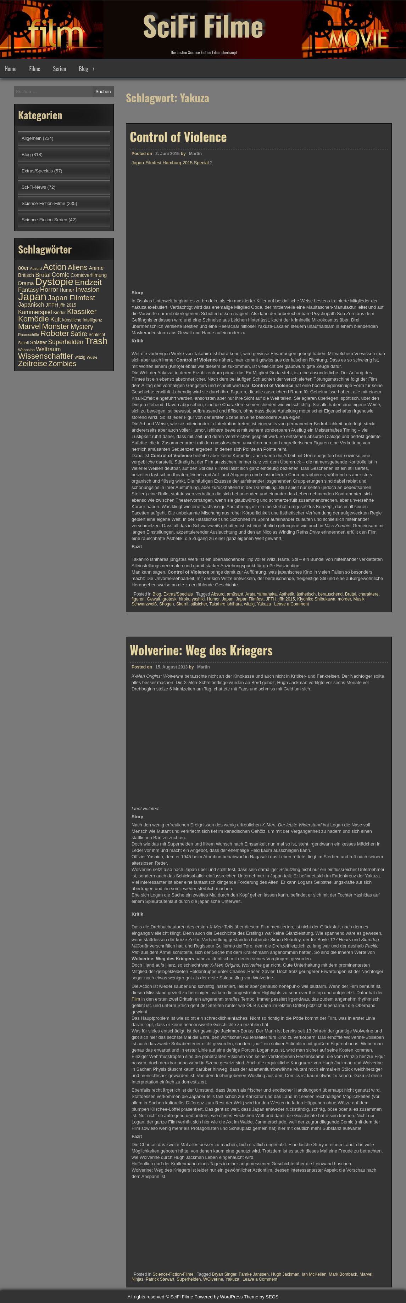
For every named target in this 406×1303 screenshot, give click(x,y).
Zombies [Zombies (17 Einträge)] (62, 363)
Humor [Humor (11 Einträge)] (67, 290)
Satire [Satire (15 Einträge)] (78, 333)
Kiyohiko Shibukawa (316, 599)
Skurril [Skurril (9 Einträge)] (23, 343)
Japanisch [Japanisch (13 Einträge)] (31, 304)
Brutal (350, 594)
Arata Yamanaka (261, 594)
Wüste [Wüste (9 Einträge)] (92, 357)
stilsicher (199, 604)
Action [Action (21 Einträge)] (55, 267)
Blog (83, 68)
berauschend (330, 594)
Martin (195, 153)
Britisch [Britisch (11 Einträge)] (26, 275)
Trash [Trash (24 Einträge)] (95, 341)
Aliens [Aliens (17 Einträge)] (78, 267)
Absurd (217, 594)
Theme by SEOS (261, 1296)
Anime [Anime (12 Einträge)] (96, 268)
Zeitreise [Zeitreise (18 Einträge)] (32, 363)
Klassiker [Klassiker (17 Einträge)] (81, 311)
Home (10, 68)
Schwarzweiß (144, 604)
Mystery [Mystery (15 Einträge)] (82, 326)
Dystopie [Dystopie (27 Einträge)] (54, 281)
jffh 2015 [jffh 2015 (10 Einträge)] (68, 305)
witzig (249, 604)
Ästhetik (286, 594)
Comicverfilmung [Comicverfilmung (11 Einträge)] (89, 275)
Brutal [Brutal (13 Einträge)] (43, 275)
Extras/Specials (178, 594)
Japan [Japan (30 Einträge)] (32, 296)
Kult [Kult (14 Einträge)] (55, 319)
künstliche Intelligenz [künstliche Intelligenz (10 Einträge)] (82, 320)
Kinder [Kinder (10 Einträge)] (59, 312)
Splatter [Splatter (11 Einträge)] (38, 342)
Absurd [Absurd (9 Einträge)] (36, 268)
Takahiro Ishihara (225, 604)
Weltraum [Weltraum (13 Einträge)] (48, 349)
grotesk (169, 599)
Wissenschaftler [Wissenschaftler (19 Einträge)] (45, 356)
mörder (344, 599)
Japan (228, 599)
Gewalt (153, 599)
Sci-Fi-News (34, 187)
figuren (138, 599)
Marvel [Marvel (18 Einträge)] (29, 326)
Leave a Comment (291, 604)
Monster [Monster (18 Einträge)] (55, 326)
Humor (213, 599)
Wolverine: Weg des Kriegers (201, 947)
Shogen (166, 604)
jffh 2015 (287, 599)
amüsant (235, 594)
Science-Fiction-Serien (44, 219)
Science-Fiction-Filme (43, 203)
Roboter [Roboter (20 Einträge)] (54, 333)
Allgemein (31, 138)
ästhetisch (306, 594)
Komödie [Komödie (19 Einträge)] (33, 318)
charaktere (368, 594)
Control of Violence (178, 136)
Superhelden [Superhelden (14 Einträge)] (65, 342)
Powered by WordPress (218, 1296)
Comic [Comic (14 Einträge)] (60, 274)
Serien (59, 68)
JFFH (271, 599)
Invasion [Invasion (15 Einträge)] (88, 289)
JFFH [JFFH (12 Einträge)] (51, 305)
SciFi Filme (203, 25)
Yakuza (264, 604)
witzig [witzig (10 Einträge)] (79, 357)
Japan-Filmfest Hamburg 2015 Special (170, 162)
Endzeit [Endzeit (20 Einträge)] (88, 282)
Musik (358, 599)
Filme (34, 68)
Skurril (182, 604)
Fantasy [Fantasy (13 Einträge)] (28, 289)
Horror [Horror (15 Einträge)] (49, 289)
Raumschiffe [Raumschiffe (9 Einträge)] (28, 334)
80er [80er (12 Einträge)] (23, 268)
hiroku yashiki (192, 599)
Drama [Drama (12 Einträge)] (26, 283)
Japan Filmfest (249, 599)
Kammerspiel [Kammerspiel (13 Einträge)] (35, 312)
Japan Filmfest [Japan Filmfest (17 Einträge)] (71, 298)
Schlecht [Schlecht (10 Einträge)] (97, 334)
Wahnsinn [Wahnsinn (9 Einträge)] (26, 350)
